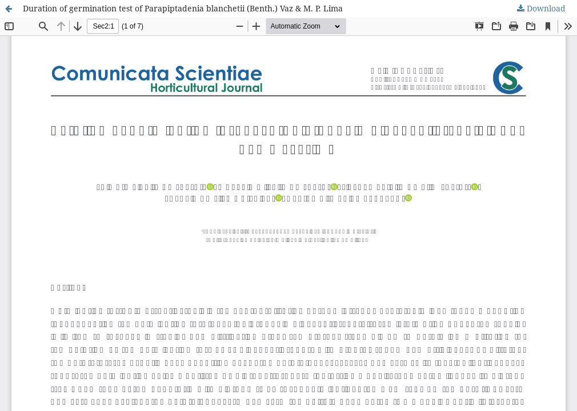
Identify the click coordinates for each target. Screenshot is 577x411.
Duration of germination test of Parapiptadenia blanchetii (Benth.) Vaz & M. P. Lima (183, 8)
